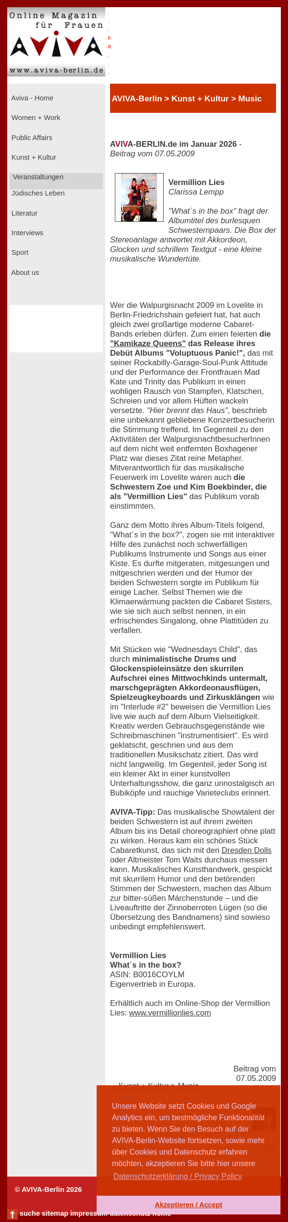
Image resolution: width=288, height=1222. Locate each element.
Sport (19, 252)
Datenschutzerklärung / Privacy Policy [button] (177, 1176)
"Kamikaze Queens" (148, 343)
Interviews (27, 233)
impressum (89, 1213)
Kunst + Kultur (33, 157)
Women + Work (35, 117)
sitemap (55, 1213)
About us (24, 272)
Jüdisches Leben (37, 193)
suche (30, 1213)
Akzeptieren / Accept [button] (188, 1205)
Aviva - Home (32, 98)
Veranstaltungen (37, 177)
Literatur (23, 213)
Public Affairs (31, 138)
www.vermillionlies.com (170, 1012)
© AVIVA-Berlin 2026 (48, 1189)
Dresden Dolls (247, 850)
